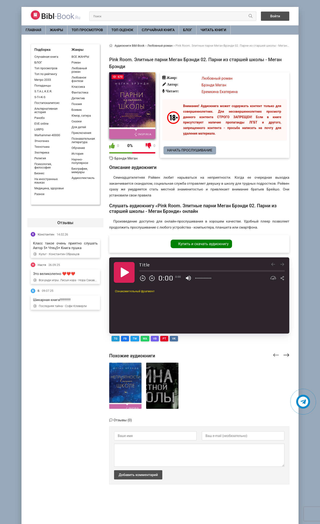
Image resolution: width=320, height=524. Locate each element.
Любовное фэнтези (79, 79)
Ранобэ (39, 118)
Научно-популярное (80, 161)
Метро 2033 (42, 79)
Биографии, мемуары (80, 170)
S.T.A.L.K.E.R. (43, 91)
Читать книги (213, 30)
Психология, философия (43, 165)
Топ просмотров (87, 30)
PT (164, 338)
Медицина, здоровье (49, 188)
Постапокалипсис (47, 103)
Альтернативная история (45, 110)
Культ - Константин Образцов (56, 254)
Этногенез (41, 141)
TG (115, 338)
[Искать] (250, 16)
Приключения (81, 133)
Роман (76, 62)
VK (173, 338)
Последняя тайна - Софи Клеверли (60, 305)
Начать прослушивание (189, 150)
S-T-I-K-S (39, 97)
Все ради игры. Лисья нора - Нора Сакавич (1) (65, 280)
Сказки (77, 121)
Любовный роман (79, 69)
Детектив (78, 98)
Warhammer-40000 (47, 135)
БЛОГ (187, 30)
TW (135, 338)
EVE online (41, 123)
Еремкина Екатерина (220, 92)
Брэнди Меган (126, 158)
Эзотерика (41, 152)
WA (145, 338)
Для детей (79, 127)
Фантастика (80, 92)
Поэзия (77, 104)
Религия (40, 158)
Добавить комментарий (138, 475)
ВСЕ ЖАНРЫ (80, 56)
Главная (33, 30)
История (77, 153)
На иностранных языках (46, 180)
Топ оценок (122, 30)
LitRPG (38, 129)
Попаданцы (42, 85)
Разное (39, 194)
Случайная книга (158, 30)
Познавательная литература (83, 140)
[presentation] (276, 354)
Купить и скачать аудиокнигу (203, 244)
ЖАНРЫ (56, 30)
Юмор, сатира (81, 115)
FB (125, 338)
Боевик (77, 109)
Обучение (78, 148)
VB (155, 338)
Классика (78, 86)
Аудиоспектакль (83, 178)
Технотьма (41, 146)
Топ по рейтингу (45, 74)
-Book (60, 16)
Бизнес (39, 173)
